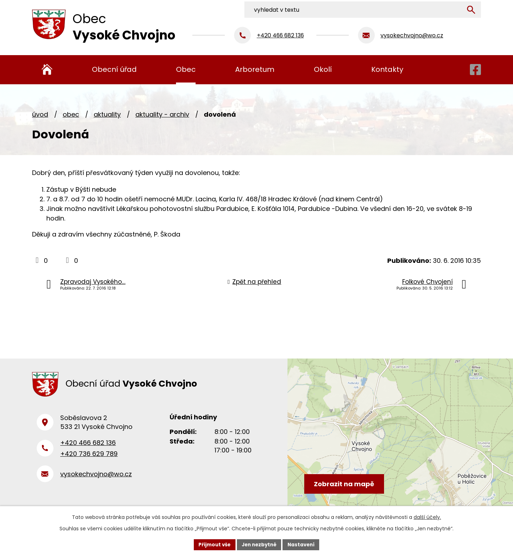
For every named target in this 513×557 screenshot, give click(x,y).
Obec (71, 114)
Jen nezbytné (259, 544)
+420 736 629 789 (89, 457)
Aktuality (107, 114)
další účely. (427, 516)
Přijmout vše (212, 544)
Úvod (40, 114)
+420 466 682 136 (88, 446)
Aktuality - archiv (162, 114)
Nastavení (303, 544)
